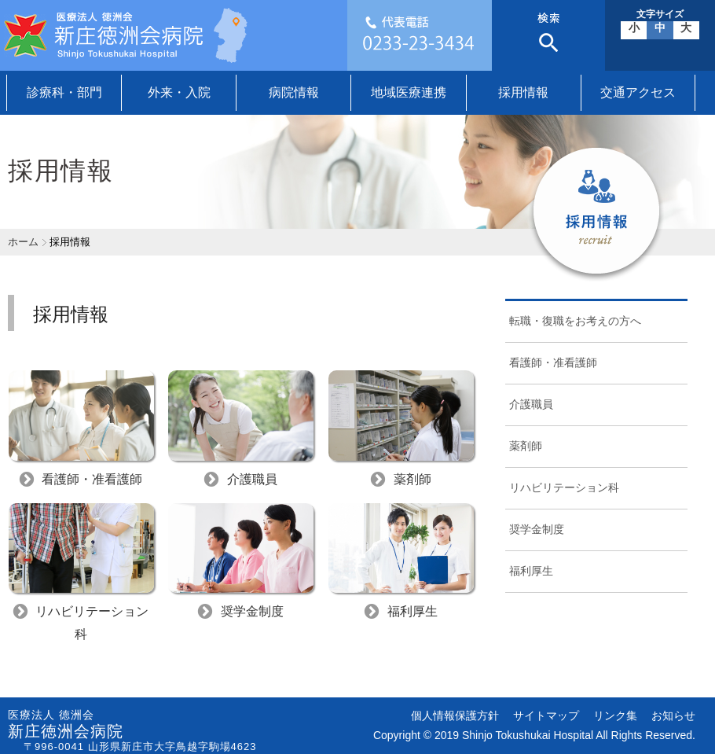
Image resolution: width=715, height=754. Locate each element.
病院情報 (294, 92)
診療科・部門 (64, 92)
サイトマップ (546, 715)
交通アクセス (638, 92)
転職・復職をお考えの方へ (575, 320)
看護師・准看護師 (553, 362)
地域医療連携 (408, 92)
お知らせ (673, 715)
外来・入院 (179, 92)
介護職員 (531, 404)
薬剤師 (525, 446)
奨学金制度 (536, 529)
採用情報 (523, 92)
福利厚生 (531, 571)
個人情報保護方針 (455, 715)
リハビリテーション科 (564, 487)
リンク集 (615, 715)
